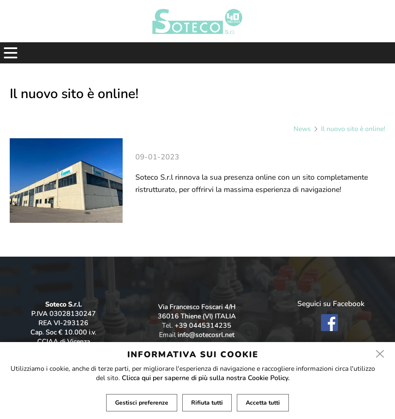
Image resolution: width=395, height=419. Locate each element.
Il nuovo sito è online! (353, 129)
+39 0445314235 (203, 325)
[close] (380, 354)
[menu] (10, 53)
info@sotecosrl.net (206, 335)
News (302, 129)
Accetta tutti (263, 403)
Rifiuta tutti (207, 403)
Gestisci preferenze (141, 403)
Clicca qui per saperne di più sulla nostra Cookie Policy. (206, 378)
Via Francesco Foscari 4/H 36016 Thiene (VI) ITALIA (197, 311)
